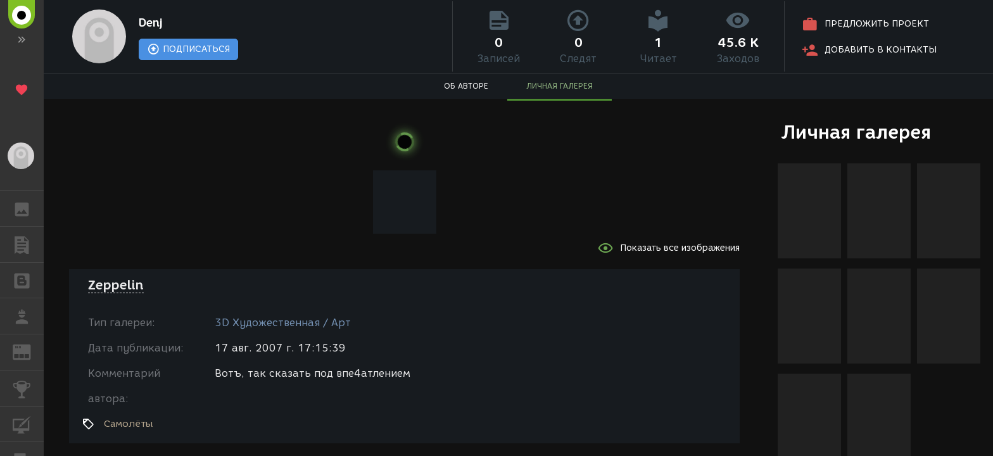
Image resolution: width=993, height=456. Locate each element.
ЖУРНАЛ (28, 351)
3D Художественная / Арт (283, 323)
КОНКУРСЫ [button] (28, 388)
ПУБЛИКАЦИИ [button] (28, 244)
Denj (151, 23)
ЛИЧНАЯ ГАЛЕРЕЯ (559, 86)
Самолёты (128, 423)
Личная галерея (856, 132)
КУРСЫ (28, 423)
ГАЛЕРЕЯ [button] (28, 208)
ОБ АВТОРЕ (466, 86)
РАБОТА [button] (28, 316)
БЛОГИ (28, 280)
